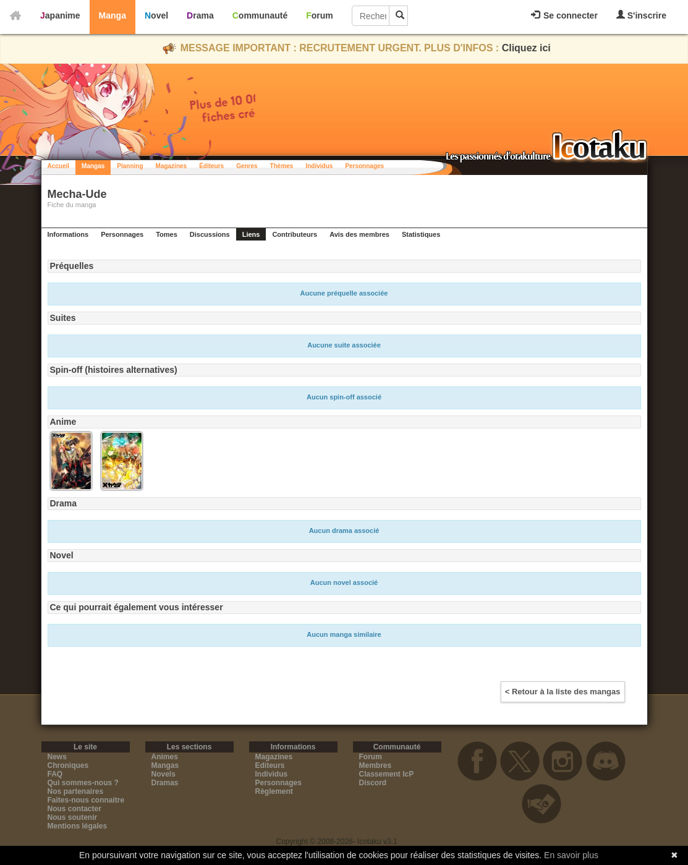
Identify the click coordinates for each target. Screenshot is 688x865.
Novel (156, 15)
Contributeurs (294, 234)
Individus (319, 166)
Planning (130, 166)
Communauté (259, 15)
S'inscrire (641, 15)
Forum (319, 15)
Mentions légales (78, 826)
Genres (246, 166)
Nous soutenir (73, 817)
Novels (163, 774)
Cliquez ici (526, 48)
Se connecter (564, 15)
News (57, 756)
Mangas (93, 166)
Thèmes (282, 166)
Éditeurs (211, 166)
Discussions (210, 234)
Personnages (364, 166)
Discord (373, 782)
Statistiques (421, 234)
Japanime (60, 15)
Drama (200, 15)
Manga (112, 15)
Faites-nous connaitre (86, 800)
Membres (375, 765)
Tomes (166, 234)
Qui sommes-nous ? (83, 782)
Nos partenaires (76, 791)
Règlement (274, 791)
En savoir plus (571, 855)
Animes (164, 756)
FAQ (55, 774)
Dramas (165, 782)
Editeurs (270, 765)
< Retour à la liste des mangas (563, 691)
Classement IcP (386, 774)
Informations (68, 234)
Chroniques (68, 765)
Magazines (171, 166)
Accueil (59, 166)
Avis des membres (359, 234)
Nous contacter (74, 808)
